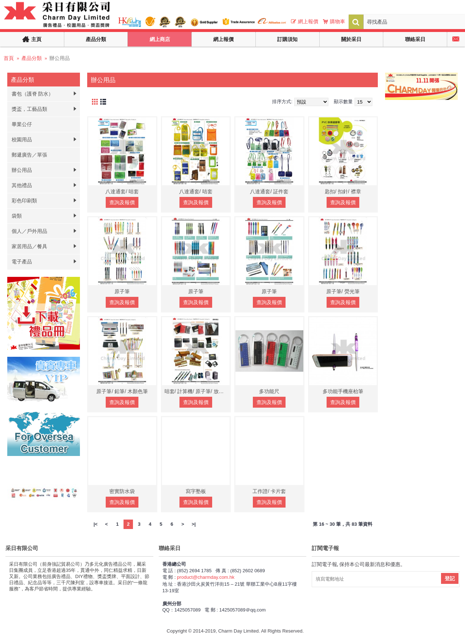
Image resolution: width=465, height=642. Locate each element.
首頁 (9, 58)
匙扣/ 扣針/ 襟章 (343, 191)
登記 (450, 578)
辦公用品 (59, 58)
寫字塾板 (196, 491)
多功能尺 (269, 391)
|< (95, 524)
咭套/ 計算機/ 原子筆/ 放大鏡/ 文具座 (197, 391)
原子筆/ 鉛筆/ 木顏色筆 (122, 391)
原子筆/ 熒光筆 (343, 291)
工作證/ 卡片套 (269, 491)
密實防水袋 (122, 491)
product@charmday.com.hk (205, 577)
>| (193, 524)
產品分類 (31, 58)
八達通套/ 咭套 (122, 191)
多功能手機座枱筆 (343, 391)
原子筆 (122, 291)
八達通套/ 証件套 (269, 191)
